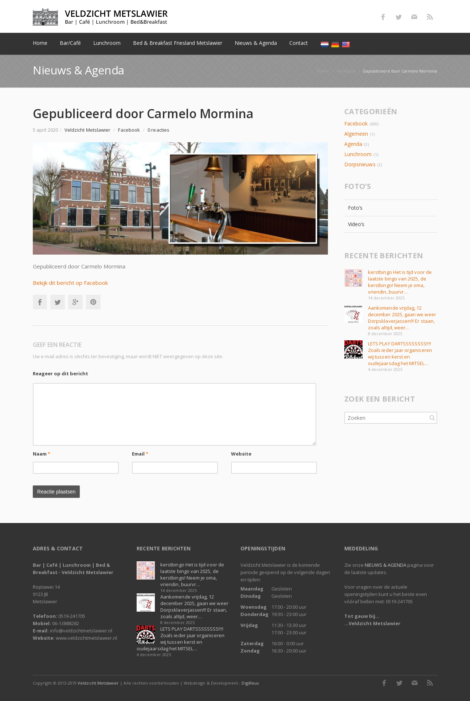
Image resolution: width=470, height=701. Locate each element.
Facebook (383, 16)
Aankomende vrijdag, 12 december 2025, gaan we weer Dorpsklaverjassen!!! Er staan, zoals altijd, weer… (402, 318)
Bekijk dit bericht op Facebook (70, 282)
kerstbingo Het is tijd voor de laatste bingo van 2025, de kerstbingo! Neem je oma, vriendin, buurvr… (400, 282)
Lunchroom (358, 154)
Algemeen (356, 133)
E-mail (414, 16)
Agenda (353, 143)
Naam (41, 453)
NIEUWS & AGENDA (385, 565)
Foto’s (355, 207)
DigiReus (250, 683)
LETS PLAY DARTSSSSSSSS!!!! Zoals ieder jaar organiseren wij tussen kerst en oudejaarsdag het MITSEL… (400, 353)
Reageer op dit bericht (60, 373)
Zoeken (432, 417)
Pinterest (93, 302)
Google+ (75, 302)
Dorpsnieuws (360, 164)
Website (241, 453)
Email (140, 453)
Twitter (398, 16)
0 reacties (158, 130)
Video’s (356, 224)
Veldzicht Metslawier (98, 683)
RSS (430, 16)
